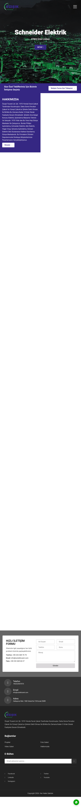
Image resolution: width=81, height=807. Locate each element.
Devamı (8, 145)
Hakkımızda (44, 747)
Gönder (55, 666)
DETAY (40, 47)
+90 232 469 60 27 (17, 661)
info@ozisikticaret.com (19, 658)
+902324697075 (18, 684)
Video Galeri (9, 747)
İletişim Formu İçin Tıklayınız (63, 88)
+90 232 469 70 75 (20, 655)
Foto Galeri (44, 742)
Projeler (7, 742)
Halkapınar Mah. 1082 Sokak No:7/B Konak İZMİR (29, 701)
